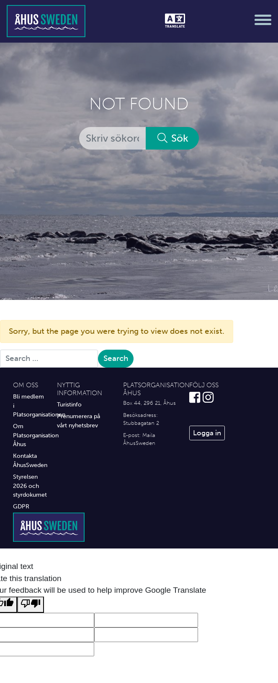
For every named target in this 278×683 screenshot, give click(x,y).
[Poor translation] (30, 605)
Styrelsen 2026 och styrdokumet (28, 485)
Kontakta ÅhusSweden (28, 460)
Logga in (207, 433)
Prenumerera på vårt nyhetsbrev (78, 420)
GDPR (21, 506)
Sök (172, 138)
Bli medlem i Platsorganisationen (28, 405)
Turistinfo (69, 404)
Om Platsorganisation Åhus (28, 435)
